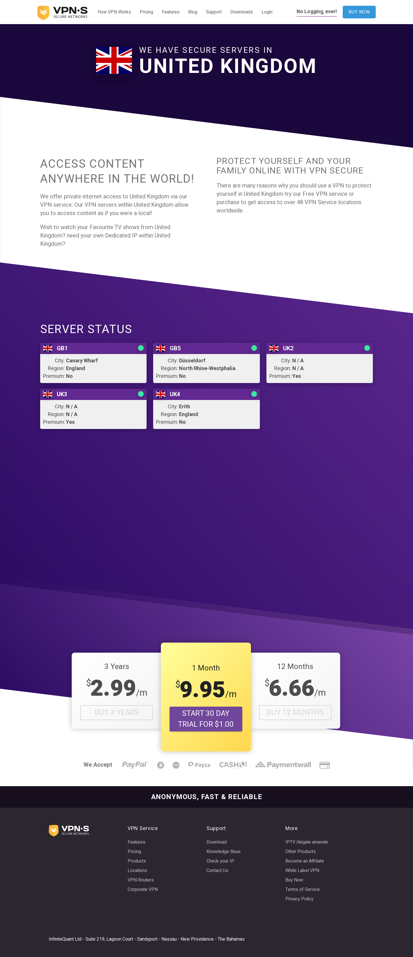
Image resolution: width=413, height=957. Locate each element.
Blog (192, 12)
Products (137, 861)
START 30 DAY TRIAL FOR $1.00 (206, 719)
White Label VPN (302, 870)
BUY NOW (359, 12)
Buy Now (294, 880)
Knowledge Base (223, 851)
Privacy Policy (299, 899)
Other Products (300, 851)
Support (214, 12)
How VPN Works (114, 12)
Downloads (241, 12)
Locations (137, 870)
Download (216, 842)
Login (267, 12)
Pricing (146, 12)
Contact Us (217, 870)
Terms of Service (302, 889)
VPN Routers (141, 880)
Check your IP (220, 861)
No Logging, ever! (317, 11)
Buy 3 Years (117, 712)
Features (171, 12)
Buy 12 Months (295, 712)
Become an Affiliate (304, 861)
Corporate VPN (143, 889)
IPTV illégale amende (306, 842)
